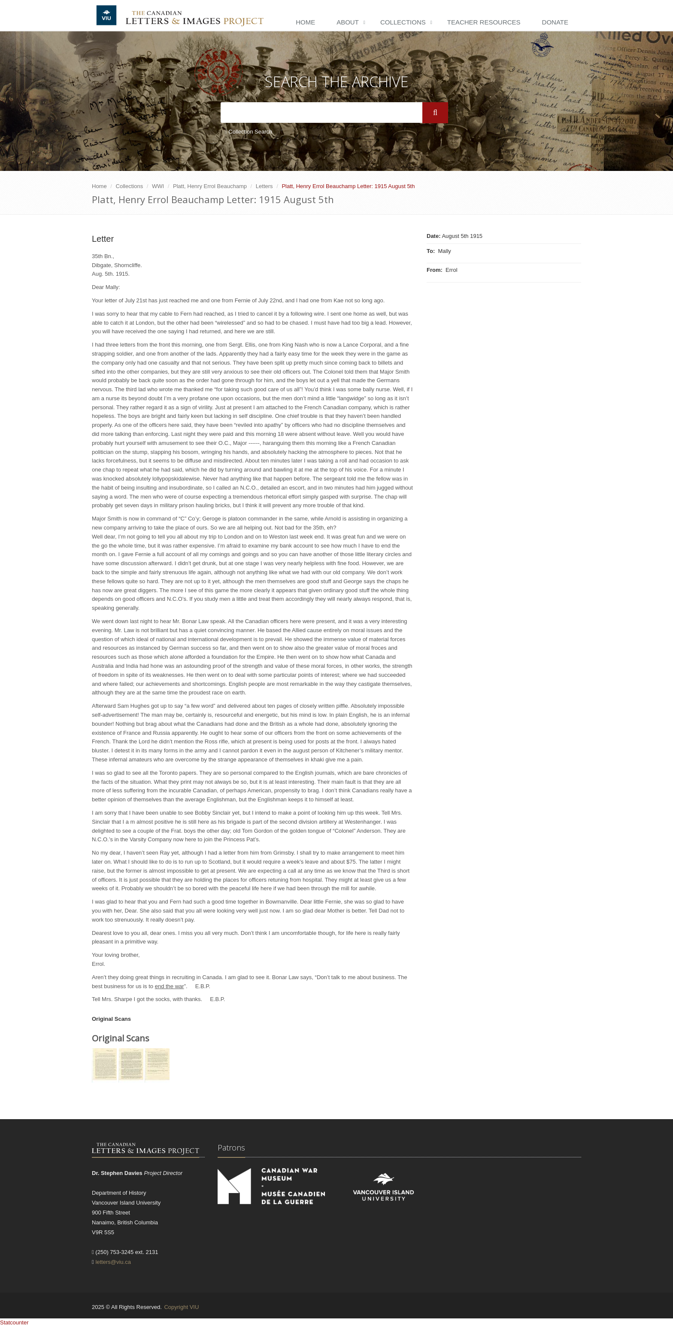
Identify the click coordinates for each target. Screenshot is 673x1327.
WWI (158, 186)
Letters (264, 186)
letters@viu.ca (113, 1262)
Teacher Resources (484, 22)
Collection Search (248, 131)
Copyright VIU (181, 1307)
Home (305, 22)
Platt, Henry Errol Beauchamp (210, 186)
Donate (555, 22)
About (347, 22)
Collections (403, 22)
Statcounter (14, 1322)
